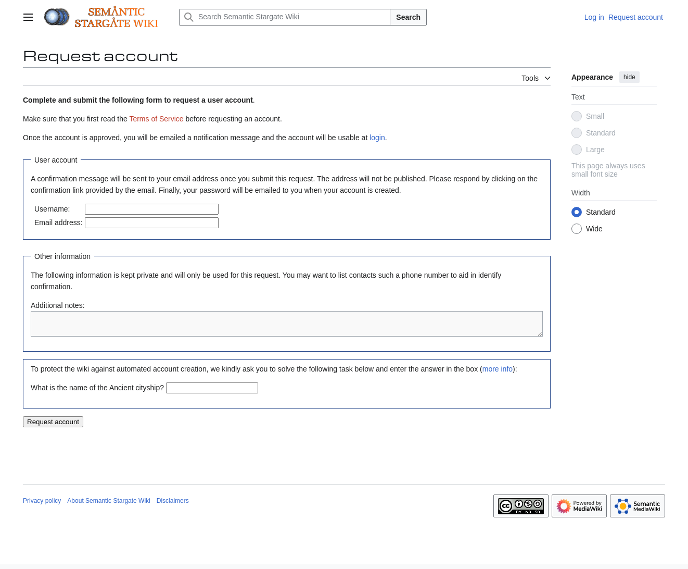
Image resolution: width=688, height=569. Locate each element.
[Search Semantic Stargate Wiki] (284, 17)
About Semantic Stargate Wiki (108, 505)
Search (408, 17)
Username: (52, 209)
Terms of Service (156, 119)
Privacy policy (42, 505)
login (377, 137)
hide (629, 77)
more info (497, 373)
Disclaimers (173, 505)
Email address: (58, 222)
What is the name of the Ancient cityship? (97, 392)
